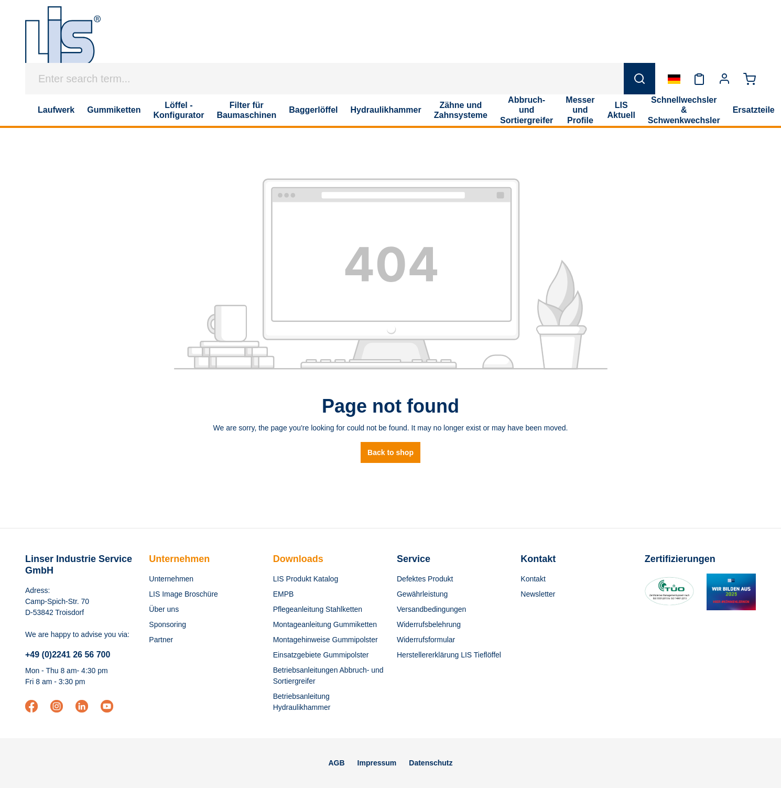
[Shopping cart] (749, 78)
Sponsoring (167, 624)
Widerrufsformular (426, 639)
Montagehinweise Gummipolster (325, 639)
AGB (336, 763)
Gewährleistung (422, 594)
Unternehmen (179, 559)
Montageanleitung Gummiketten (325, 624)
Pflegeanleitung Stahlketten (317, 609)
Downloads (298, 559)
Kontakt (532, 579)
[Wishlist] (699, 78)
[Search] (639, 78)
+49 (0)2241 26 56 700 (67, 654)
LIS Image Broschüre (183, 594)
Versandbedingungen (431, 609)
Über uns (164, 609)
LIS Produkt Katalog (306, 579)
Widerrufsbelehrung (429, 624)
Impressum (377, 763)
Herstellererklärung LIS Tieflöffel (449, 655)
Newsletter (537, 594)
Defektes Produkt (425, 579)
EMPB (283, 594)
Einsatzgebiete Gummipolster (321, 655)
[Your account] (724, 78)
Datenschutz (430, 763)
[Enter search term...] (324, 78)
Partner (161, 639)
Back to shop (390, 452)
